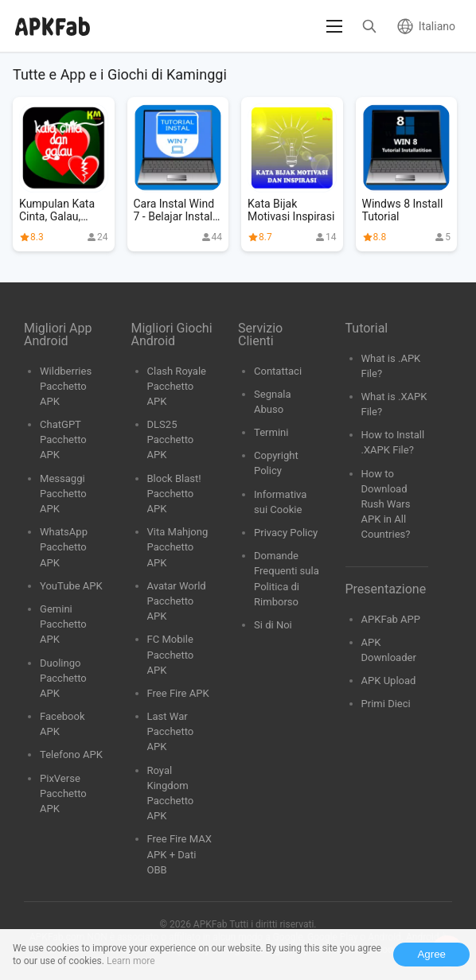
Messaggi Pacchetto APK (63, 493)
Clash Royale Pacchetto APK (176, 386)
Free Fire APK (178, 693)
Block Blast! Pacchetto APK (174, 493)
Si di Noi (273, 625)
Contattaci (278, 371)
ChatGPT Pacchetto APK (63, 439)
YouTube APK (71, 586)
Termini (271, 432)
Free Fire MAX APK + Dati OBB (179, 854)
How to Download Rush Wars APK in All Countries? (386, 504)
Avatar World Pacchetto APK (176, 601)
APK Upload (388, 680)
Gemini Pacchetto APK (63, 624)
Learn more (131, 960)
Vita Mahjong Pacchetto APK (178, 547)
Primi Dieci (386, 704)
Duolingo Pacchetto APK (63, 678)
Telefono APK (71, 754)
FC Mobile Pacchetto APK (170, 654)
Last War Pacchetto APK (170, 731)
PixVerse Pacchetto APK (63, 793)
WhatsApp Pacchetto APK (64, 547)
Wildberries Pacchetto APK (66, 386)
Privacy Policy (286, 533)
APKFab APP (390, 619)
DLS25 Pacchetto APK (170, 439)
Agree (431, 954)
